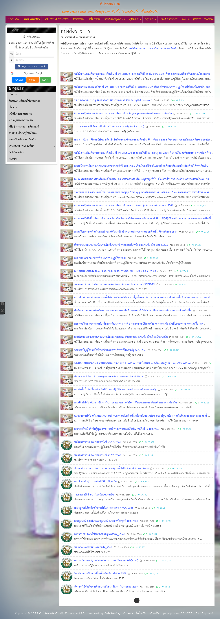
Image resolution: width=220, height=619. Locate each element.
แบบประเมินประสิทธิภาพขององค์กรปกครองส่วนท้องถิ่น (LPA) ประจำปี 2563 (115, 271)
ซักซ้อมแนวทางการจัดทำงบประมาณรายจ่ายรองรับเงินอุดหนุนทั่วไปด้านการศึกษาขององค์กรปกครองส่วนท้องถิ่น (133, 310)
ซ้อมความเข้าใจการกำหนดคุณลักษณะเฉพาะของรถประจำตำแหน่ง (108, 376)
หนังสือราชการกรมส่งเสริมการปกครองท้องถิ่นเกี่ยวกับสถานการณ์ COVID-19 (114, 284)
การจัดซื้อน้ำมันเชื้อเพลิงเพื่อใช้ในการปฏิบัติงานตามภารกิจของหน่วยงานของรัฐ (115, 389)
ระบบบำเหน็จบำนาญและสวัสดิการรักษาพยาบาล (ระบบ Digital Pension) (113, 100)
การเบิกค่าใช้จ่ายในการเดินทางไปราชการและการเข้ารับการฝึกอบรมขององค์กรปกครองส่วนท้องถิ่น (125, 402)
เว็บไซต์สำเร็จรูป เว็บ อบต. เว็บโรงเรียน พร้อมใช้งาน (133, 613)
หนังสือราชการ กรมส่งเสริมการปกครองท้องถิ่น (153, 48)
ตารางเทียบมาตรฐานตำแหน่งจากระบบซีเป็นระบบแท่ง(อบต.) (106, 560)
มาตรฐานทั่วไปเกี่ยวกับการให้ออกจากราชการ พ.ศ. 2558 (103, 507)
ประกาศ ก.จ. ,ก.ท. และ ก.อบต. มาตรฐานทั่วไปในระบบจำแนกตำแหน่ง (111, 468)
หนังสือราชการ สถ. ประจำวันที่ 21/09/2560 (97, 455)
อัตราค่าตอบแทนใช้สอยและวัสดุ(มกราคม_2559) (99, 534)
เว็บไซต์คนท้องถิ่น (49, 613)
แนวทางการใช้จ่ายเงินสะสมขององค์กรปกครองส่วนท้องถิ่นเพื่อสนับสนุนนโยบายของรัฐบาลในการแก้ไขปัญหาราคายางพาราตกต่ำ (141, 415)
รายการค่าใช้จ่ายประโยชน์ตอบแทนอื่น (94, 494)
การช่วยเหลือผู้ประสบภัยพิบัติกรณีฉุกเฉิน (95, 481)
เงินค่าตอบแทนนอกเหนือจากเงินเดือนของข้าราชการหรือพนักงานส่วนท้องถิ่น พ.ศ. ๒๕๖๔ (121, 245)
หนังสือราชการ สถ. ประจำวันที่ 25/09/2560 (97, 442)
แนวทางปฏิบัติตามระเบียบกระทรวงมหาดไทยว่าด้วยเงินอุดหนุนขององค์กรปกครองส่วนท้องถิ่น (123, 113)
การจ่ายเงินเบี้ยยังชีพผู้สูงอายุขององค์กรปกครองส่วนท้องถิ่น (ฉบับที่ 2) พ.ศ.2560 (116, 429)
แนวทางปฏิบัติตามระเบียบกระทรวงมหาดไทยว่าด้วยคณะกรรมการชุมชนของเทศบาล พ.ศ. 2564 (123, 205)
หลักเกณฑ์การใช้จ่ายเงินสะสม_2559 (93, 547)
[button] (31, 73)
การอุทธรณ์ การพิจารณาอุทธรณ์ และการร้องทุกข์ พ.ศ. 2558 (106, 521)
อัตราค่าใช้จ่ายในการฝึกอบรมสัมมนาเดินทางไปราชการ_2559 (106, 586)
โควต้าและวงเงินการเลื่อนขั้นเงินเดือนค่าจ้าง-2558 (100, 573)
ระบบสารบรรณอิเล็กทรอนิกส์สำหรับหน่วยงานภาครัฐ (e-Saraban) (109, 126)
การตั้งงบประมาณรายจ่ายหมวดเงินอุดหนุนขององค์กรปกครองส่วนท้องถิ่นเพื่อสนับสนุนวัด (121, 337)
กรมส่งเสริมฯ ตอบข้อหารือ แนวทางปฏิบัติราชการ (100, 258)
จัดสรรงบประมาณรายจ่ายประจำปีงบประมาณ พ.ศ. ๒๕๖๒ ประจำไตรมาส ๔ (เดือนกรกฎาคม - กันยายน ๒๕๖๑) (132, 363)
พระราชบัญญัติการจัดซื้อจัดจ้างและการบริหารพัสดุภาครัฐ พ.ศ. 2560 (110, 350)
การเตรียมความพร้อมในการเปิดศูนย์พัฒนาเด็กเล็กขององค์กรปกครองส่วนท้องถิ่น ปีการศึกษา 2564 (125, 231)
